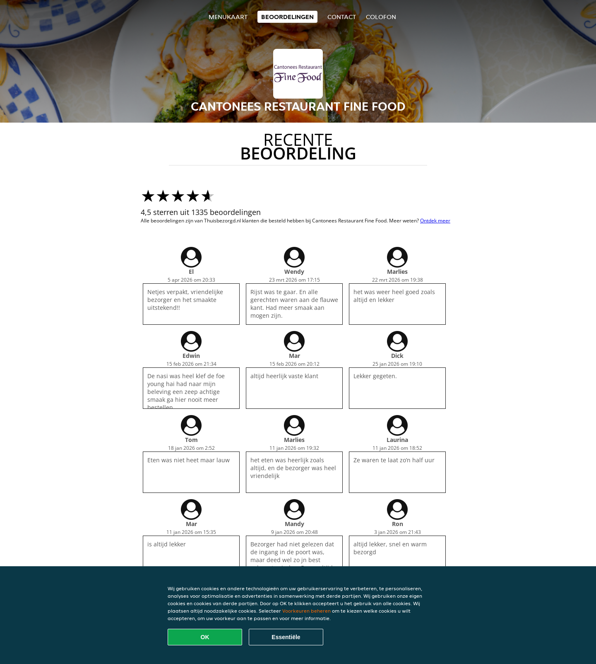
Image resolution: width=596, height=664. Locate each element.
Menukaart (228, 16)
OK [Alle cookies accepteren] (205, 637)
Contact (341, 16)
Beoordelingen (287, 16)
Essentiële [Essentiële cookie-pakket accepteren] (286, 637)
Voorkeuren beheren (306, 611)
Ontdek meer (435, 220)
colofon (381, 16)
